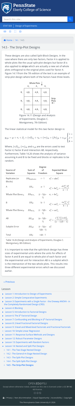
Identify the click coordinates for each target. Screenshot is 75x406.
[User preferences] (10, 31)
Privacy (9, 398)
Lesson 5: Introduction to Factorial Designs (25, 312)
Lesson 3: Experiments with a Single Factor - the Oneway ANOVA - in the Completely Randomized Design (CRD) (37, 303)
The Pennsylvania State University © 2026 (37, 402)
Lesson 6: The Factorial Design (21, 315)
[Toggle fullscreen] (15, 31)
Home (8, 40)
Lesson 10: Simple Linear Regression (22, 330)
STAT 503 (7, 25)
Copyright (68, 398)
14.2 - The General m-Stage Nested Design (26, 353)
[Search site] (35, 19)
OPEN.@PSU (37, 383)
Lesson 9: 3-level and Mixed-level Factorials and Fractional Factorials (38, 327)
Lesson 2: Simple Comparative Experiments (26, 297)
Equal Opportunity (41, 398)
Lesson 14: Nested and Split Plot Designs (24, 346)
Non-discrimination (23, 398)
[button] (9, 282)
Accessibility (56, 398)
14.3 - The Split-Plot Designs (19, 357)
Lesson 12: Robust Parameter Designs (23, 338)
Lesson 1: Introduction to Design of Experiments (28, 293)
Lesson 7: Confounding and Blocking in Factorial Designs (33, 319)
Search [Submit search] (71, 19)
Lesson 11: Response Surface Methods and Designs (30, 334)
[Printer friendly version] (19, 31)
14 (16, 40)
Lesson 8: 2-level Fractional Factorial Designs (26, 323)
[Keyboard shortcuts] (5, 31)
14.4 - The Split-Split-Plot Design (21, 361)
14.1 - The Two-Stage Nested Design (23, 349)
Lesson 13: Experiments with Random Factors (27, 342)
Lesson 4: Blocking (14, 308)
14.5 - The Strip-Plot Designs (20, 365)
